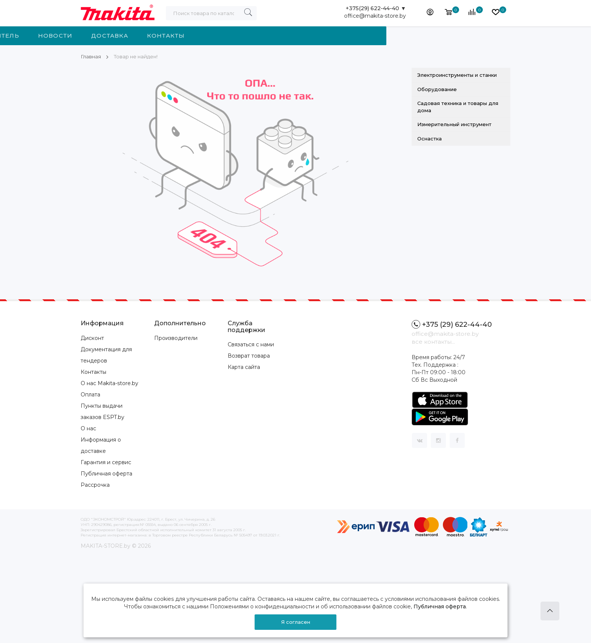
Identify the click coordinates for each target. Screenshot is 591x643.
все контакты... (433, 341)
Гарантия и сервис (106, 462)
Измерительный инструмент (454, 124)
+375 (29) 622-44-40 (452, 324)
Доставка (314, 35)
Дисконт (92, 338)
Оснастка (429, 139)
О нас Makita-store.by (109, 383)
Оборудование (437, 89)
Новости (259, 35)
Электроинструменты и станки (457, 75)
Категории (121, 35)
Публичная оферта (106, 473)
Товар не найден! (137, 56)
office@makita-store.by (375, 17)
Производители (176, 338)
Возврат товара (249, 355)
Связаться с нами (251, 344)
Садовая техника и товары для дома (457, 106)
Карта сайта (244, 367)
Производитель (192, 35)
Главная (91, 56)
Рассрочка (95, 484)
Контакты (370, 35)
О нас (88, 428)
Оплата (90, 394)
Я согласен (295, 622)
